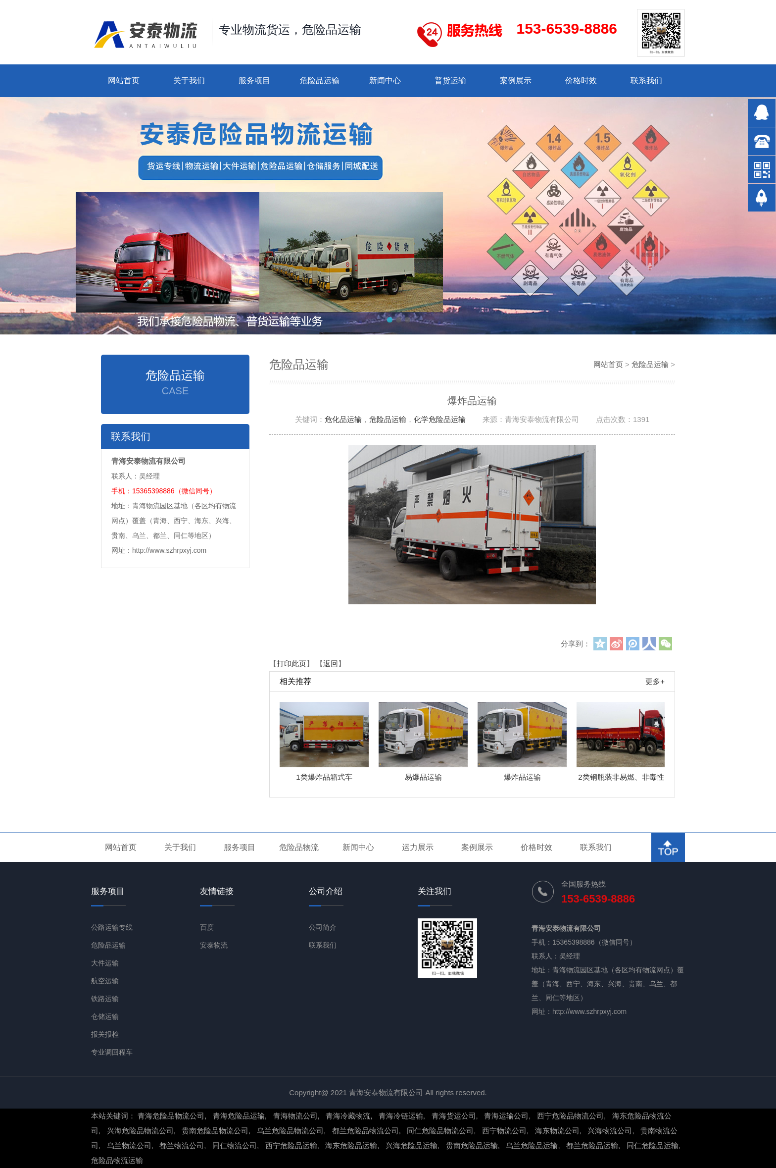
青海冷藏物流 (348, 1116)
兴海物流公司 (609, 1130)
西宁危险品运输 (291, 1145)
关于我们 (189, 80)
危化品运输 (343, 419)
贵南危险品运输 (472, 1145)
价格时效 (581, 80)
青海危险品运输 (239, 1116)
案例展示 (516, 80)
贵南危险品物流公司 (215, 1130)
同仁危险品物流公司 (440, 1130)
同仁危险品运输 (653, 1145)
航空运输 (105, 981)
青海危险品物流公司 (171, 1116)
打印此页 (291, 663)
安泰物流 (214, 945)
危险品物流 (299, 847)
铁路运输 (105, 999)
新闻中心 (385, 80)
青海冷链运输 (401, 1116)
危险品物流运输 (117, 1160)
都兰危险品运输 (592, 1145)
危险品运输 (320, 80)
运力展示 (418, 847)
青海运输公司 (506, 1116)
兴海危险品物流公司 (140, 1130)
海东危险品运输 (351, 1145)
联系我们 (646, 80)
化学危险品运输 (440, 419)
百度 (207, 927)
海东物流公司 (557, 1130)
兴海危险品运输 (411, 1145)
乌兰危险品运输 (532, 1145)
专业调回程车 (112, 1052)
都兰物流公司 (181, 1145)
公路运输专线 (112, 927)
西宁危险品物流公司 (570, 1116)
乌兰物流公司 (129, 1145)
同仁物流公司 (234, 1145)
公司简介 (323, 927)
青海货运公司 (454, 1116)
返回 (330, 663)
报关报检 (105, 1034)
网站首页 (124, 80)
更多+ (655, 681)
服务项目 (254, 80)
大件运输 (105, 963)
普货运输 (450, 80)
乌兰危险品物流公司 (290, 1130)
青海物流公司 (295, 1116)
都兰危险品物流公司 (365, 1130)
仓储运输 (105, 1016)
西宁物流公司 (504, 1130)
